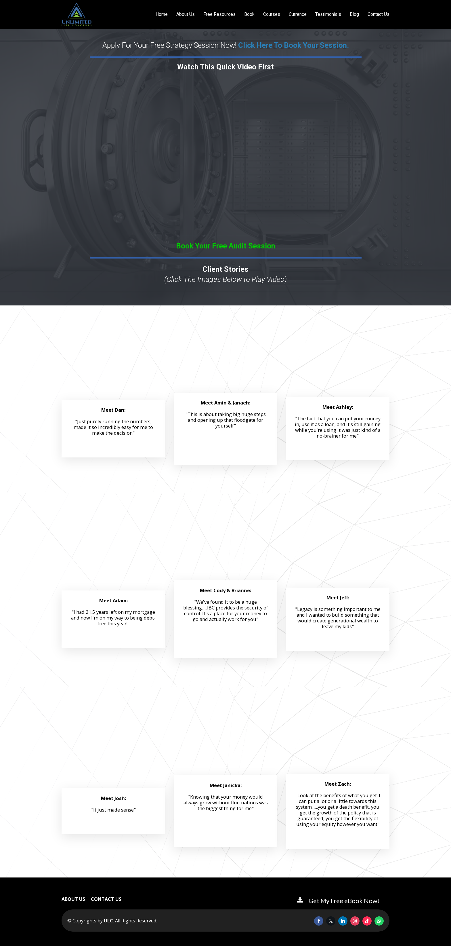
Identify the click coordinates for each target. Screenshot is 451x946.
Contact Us (378, 14)
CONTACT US (106, 899)
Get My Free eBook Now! (338, 901)
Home (162, 14)
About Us (185, 14)
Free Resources (219, 14)
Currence (298, 14)
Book (249, 14)
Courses (271, 14)
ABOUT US (73, 899)
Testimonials (328, 14)
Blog (354, 14)
